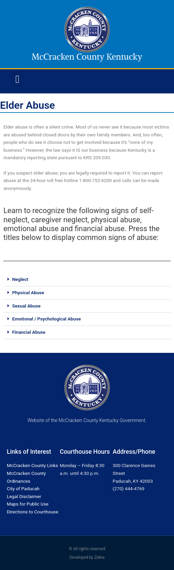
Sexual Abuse (26, 306)
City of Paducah (23, 488)
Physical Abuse (28, 292)
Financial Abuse (29, 332)
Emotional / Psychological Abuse (46, 318)
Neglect (20, 279)
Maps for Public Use (27, 504)
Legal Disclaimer (24, 496)
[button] (17, 79)
